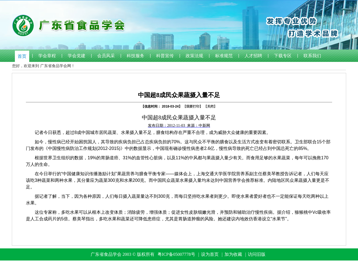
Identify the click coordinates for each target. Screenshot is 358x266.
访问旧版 (256, 254)
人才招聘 (253, 55)
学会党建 (76, 55)
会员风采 (106, 55)
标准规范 (224, 55)
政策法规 (194, 55)
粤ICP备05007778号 (176, 254)
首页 (22, 56)
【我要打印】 (193, 106)
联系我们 (312, 55)
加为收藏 (233, 254)
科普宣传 (165, 55)
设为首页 (210, 254)
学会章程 (47, 55)
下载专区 (283, 55)
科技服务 (135, 55)
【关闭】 (210, 106)
